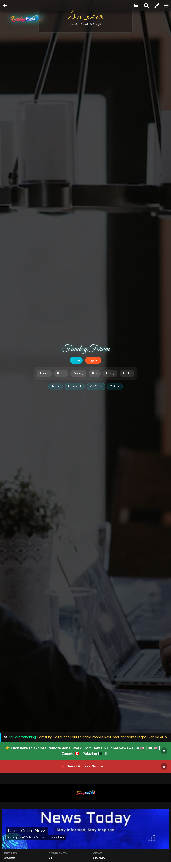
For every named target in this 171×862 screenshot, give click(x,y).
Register (93, 360)
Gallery (78, 373)
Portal (55, 386)
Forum (44, 373)
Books (127, 373)
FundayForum (85, 349)
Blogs (61, 373)
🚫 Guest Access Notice (82, 766)
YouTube (96, 386)
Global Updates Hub (50, 837)
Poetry (110, 373)
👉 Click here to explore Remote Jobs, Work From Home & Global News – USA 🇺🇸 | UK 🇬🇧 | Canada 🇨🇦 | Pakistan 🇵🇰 (83, 751)
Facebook (74, 386)
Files (95, 373)
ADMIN (26, 837)
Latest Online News (27, 830)
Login (76, 360)
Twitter (114, 386)
